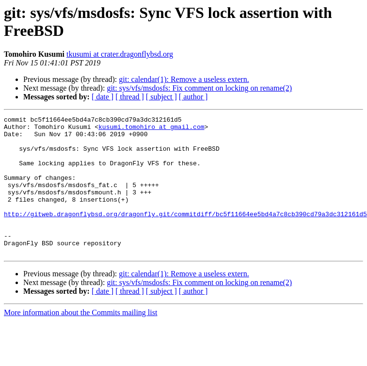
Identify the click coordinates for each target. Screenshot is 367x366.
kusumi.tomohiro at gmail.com (151, 129)
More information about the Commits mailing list (80, 340)
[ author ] (193, 97)
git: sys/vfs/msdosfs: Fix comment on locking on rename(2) (199, 88)
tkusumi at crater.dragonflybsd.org (119, 54)
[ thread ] (129, 97)
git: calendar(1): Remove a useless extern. (184, 79)
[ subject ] (161, 97)
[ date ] (102, 97)
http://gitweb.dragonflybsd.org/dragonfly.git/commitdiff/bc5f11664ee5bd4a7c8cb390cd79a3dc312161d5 (185, 234)
